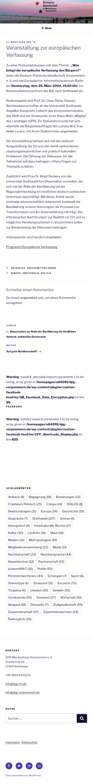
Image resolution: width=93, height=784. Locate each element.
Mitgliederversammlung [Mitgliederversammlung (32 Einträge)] (28, 547)
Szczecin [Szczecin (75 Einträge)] (67, 583)
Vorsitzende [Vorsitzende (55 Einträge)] (20, 597)
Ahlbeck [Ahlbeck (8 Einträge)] (16, 497)
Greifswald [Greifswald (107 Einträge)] (43, 518)
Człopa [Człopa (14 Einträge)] (54, 504)
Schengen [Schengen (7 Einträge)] (57, 576)
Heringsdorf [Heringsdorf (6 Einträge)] (19, 525)
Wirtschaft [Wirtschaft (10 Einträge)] (71, 597)
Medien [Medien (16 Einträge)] (16, 540)
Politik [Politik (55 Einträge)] (45, 569)
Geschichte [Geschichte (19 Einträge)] (73, 511)
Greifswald (31, 273)
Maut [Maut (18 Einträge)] (57, 533)
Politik (46, 273)
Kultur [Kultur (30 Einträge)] (15, 533)
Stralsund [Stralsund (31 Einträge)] (43, 583)
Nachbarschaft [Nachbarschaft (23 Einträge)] (22, 554)
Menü (46, 28)
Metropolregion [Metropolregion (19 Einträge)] (43, 540)
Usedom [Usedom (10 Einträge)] (39, 590)
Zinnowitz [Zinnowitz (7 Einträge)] (39, 604)
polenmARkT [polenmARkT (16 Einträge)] (20, 569)
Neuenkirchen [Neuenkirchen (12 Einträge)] (21, 561)
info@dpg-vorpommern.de (22, 692)
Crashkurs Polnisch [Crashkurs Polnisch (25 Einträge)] (25, 504)
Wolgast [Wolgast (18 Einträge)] (17, 604)
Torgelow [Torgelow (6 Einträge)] (17, 590)
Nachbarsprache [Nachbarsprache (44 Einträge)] (56, 554)
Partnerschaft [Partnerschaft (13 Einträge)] (51, 561)
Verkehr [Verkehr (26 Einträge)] (61, 590)
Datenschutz (30, 742)
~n (33, 42)
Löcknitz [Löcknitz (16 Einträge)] (37, 533)
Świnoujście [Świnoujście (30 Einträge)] (20, 619)
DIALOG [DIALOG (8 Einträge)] (75, 504)
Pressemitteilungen (41, 268)
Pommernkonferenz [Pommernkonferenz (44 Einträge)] (25, 576)
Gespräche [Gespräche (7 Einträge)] (18, 518)
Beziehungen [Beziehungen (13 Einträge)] (68, 497)
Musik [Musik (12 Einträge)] (60, 547)
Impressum (12, 742)
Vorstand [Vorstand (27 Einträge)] (46, 597)
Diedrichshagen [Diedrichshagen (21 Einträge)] (22, 511)
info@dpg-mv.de (16, 683)
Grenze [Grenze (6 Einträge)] (67, 518)
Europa (16, 273)
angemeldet (28, 297)
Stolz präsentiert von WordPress (23, 775)
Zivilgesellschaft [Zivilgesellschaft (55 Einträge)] (68, 604)
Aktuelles (18, 268)
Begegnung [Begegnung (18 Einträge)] (40, 497)
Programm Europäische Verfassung (31, 247)
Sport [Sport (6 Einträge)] (77, 576)
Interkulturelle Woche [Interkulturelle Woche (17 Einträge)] (52, 525)
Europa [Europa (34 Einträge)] (49, 511)
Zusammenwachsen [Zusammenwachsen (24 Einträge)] (60, 612)
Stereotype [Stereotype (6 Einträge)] (18, 583)
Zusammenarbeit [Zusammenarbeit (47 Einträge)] (23, 612)
